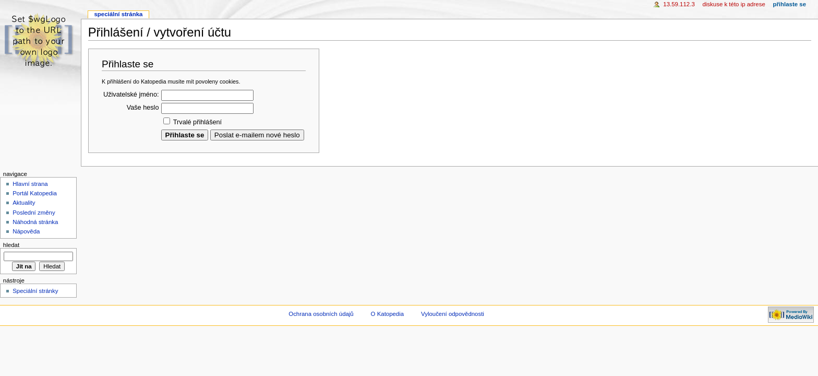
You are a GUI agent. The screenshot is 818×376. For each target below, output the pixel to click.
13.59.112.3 (679, 4)
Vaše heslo (143, 107)
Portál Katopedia (35, 193)
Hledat (11, 245)
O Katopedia (387, 314)
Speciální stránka (118, 14)
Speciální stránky (35, 291)
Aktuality (24, 202)
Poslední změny (34, 212)
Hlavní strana (30, 184)
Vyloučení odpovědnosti (452, 314)
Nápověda (26, 231)
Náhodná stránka (35, 222)
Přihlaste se (789, 4)
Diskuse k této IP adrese (733, 4)
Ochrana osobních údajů (320, 314)
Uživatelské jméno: (131, 94)
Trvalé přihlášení (197, 122)
